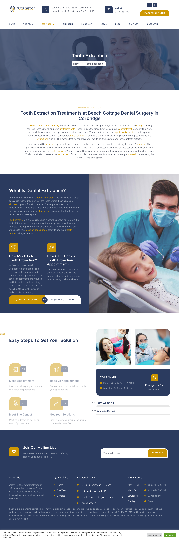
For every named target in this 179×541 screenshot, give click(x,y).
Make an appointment (36, 230)
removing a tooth (45, 197)
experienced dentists (124, 132)
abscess (13, 204)
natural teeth (63, 154)
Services (48, 24)
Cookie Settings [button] (154, 535)
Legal (104, 24)
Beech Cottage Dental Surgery (44, 125)
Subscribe (157, 453)
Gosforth (152, 24)
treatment (141, 144)
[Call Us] (109, 9)
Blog (118, 24)
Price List (86, 24)
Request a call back (62, 300)
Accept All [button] (170, 535)
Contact (134, 24)
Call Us (118, 7)
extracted (50, 144)
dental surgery (77, 135)
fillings (139, 125)
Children (68, 24)
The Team (28, 24)
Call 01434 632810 (27, 300)
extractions (42, 139)
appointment (125, 129)
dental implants (67, 129)
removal (132, 154)
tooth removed (58, 151)
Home (12, 24)
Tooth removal (16, 220)
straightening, (45, 211)
